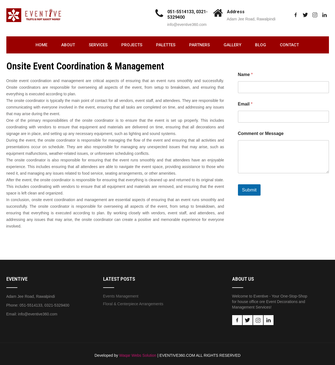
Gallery (232, 44)
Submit (249, 190)
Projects (131, 44)
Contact (289, 44)
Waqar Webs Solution (137, 355)
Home (41, 44)
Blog (260, 44)
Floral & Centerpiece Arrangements (133, 304)
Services (98, 44)
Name (245, 74)
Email (245, 104)
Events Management (120, 296)
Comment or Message (261, 133)
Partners (199, 44)
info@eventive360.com (187, 24)
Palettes (165, 44)
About (68, 44)
